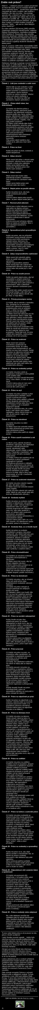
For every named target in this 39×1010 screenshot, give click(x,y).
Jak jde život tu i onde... (26, 998)
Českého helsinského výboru (16, 994)
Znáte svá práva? (11, 2)
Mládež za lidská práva (21, 953)
